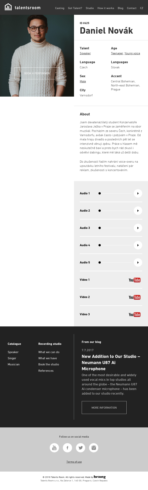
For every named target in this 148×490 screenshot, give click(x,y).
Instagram (93, 447)
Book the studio (48, 364)
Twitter (80, 447)
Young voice (132, 53)
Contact (131, 8)
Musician (14, 364)
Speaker (85, 53)
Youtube (54, 447)
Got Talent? (75, 8)
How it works (106, 8)
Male (83, 81)
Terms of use (74, 461)
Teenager (117, 53)
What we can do (48, 352)
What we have (47, 358)
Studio (90, 8)
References (46, 370)
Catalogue (14, 344)
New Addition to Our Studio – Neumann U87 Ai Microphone (111, 362)
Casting (59, 8)
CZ (141, 8)
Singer (12, 358)
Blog (120, 8)
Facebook (67, 447)
